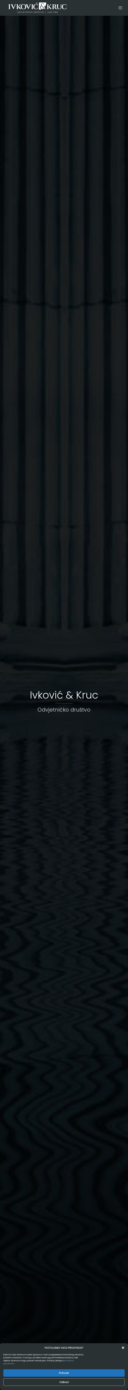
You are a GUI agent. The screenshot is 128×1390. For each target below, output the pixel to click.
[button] (123, 1347)
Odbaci (64, 1382)
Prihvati (64, 1373)
